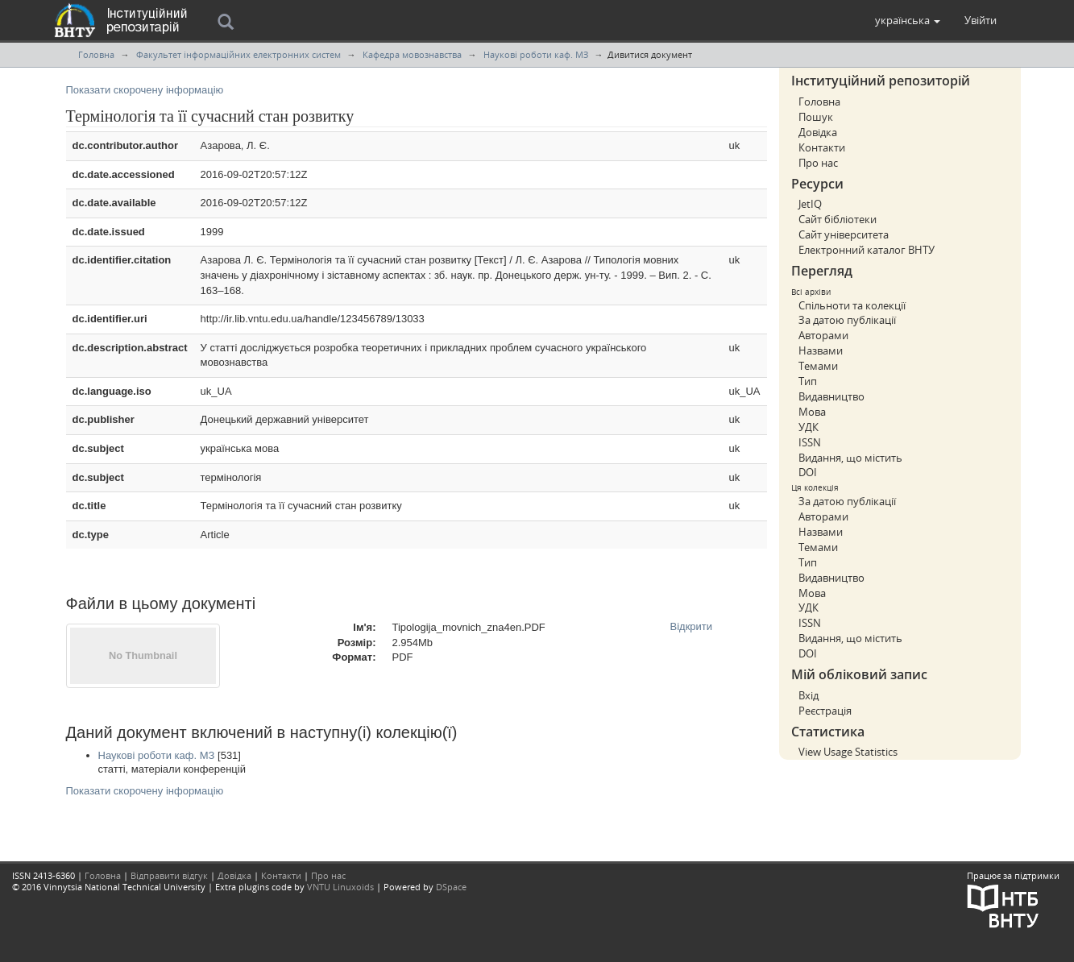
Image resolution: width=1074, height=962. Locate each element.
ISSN (809, 442)
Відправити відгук (169, 875)
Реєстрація (825, 710)
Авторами (823, 335)
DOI (807, 472)
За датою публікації (847, 320)
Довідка (817, 132)
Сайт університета (843, 234)
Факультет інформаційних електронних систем (238, 54)
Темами (818, 366)
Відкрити (691, 626)
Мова (812, 411)
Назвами (820, 350)
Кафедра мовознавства (412, 54)
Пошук (815, 117)
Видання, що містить (850, 457)
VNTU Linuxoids (340, 887)
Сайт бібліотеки (837, 219)
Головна (96, 54)
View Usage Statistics (848, 751)
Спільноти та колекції (852, 305)
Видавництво (831, 396)
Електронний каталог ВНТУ (866, 250)
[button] (907, 20)
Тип (807, 381)
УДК (808, 427)
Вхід (808, 695)
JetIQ (810, 204)
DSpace (451, 887)
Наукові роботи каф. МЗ (535, 54)
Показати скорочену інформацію (145, 90)
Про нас (818, 162)
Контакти (821, 147)
